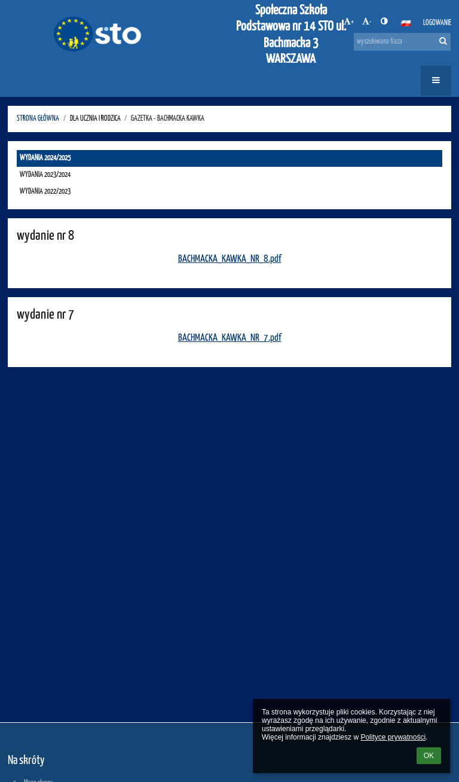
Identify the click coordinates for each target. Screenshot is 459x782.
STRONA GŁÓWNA (38, 119)
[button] (406, 23)
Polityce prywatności (393, 737)
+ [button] (349, 21)
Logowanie (437, 23)
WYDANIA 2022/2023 (45, 192)
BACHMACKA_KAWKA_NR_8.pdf (229, 259)
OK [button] (429, 756)
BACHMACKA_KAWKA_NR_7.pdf (229, 338)
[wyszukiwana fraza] (402, 41)
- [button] (367, 21)
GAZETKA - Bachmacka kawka (167, 119)
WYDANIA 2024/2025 (45, 158)
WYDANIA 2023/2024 (45, 175)
